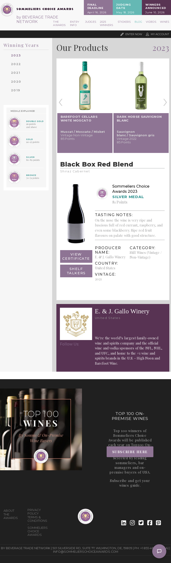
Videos (151, 21)
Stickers (124, 21)
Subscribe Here (130, 451)
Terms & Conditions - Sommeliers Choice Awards (37, 526)
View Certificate (76, 256)
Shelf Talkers (76, 271)
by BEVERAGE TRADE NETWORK (37, 19)
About (9, 510)
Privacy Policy (34, 511)
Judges (90, 21)
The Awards (59, 23)
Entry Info (74, 23)
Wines (164, 21)
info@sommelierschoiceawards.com (85, 551)
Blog (138, 21)
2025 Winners (106, 23)
